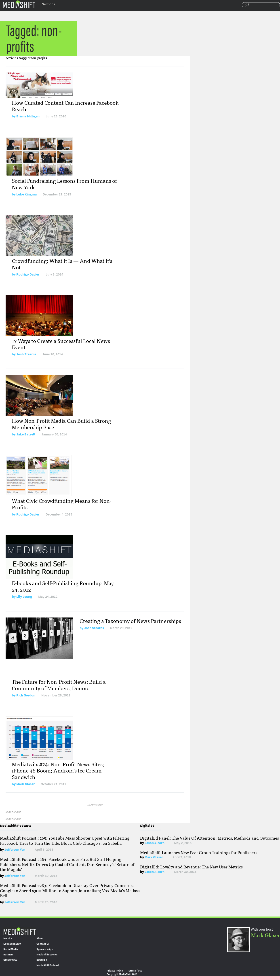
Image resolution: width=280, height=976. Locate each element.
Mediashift (19, 4)
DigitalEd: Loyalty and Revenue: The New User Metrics (191, 866)
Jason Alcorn (154, 842)
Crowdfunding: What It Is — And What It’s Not (62, 263)
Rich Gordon (25, 695)
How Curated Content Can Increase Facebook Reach (65, 105)
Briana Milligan (28, 116)
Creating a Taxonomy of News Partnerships (130, 620)
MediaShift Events (46, 954)
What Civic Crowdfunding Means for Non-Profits (62, 503)
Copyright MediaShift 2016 (122, 974)
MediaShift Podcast (47, 965)
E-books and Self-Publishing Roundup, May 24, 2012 (63, 586)
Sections (48, 4)
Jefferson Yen (14, 849)
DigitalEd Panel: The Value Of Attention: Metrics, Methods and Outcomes (209, 837)
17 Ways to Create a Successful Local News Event (61, 343)
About (40, 938)
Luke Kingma (26, 194)
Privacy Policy (115, 970)
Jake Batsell (25, 434)
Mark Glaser (25, 784)
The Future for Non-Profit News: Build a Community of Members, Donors (59, 684)
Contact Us (42, 944)
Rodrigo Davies (28, 274)
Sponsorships (44, 949)
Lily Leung (24, 596)
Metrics (7, 938)
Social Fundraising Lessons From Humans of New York (64, 183)
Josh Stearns (26, 354)
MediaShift (19, 931)
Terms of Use (134, 970)
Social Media (10, 949)
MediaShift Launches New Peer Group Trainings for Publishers (198, 852)
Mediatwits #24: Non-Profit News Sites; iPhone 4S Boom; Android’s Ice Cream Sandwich (58, 770)
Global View (10, 960)
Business (8, 954)
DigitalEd (41, 960)
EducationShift (12, 944)
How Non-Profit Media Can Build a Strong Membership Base (61, 423)
